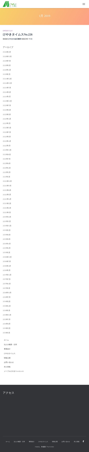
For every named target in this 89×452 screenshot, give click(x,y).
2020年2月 (7, 208)
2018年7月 (7, 261)
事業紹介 (7, 349)
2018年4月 (7, 266)
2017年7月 (7, 279)
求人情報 (7, 367)
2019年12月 (7, 217)
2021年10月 (7, 150)
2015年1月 (6, 333)
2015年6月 (6, 324)
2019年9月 (7, 230)
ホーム (6, 340)
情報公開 (7, 358)
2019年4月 (7, 244)
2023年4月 (7, 119)
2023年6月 (7, 110)
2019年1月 (6, 252)
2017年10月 (7, 275)
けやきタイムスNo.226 (17, 34)
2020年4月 (7, 199)
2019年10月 (7, 226)
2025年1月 (6, 74)
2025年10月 (7, 56)
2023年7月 (7, 105)
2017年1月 (6, 288)
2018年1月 (6, 270)
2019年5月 (6, 239)
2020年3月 (7, 203)
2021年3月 (7, 172)
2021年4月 (7, 168)
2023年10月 (7, 101)
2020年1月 (7, 212)
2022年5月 (7, 137)
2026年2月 (7, 52)
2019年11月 (7, 221)
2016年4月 (7, 306)
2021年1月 (6, 177)
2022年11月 (7, 128)
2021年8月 (7, 154)
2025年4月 (7, 70)
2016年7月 (7, 297)
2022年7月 (7, 132)
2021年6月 (7, 163)
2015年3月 (6, 328)
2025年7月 (7, 61)
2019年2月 (7, 248)
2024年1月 (7, 96)
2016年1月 (6, 310)
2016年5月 (6, 301)
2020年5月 (7, 194)
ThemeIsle (50, 447)
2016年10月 (7, 293)
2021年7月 (7, 159)
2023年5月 (7, 114)
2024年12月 (7, 79)
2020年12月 (7, 181)
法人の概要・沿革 (10, 344)
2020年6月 (7, 190)
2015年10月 (7, 315)
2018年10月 (7, 257)
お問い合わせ (9, 362)
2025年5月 (7, 65)
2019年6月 (7, 235)
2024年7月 (7, 88)
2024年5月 (7, 92)
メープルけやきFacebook (14, 371)
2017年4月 (7, 284)
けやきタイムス (8, 31)
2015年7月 (6, 319)
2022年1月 (7, 146)
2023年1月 (7, 123)
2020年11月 (7, 186)
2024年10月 (7, 83)
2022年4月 (7, 141)
